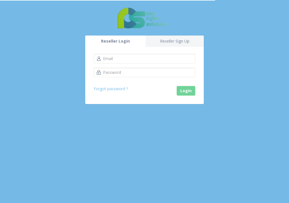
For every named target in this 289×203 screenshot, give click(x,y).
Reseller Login (115, 41)
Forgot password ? (111, 88)
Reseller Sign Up (174, 41)
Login (186, 90)
